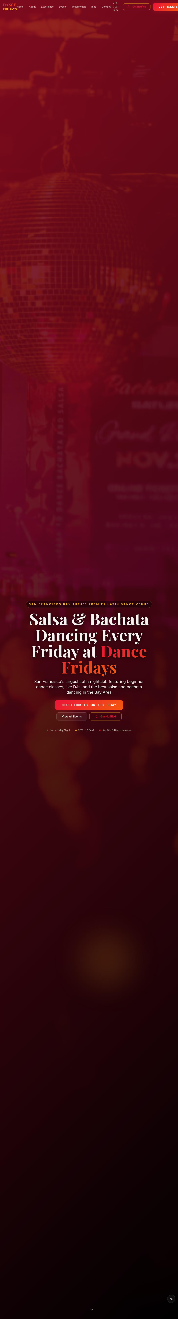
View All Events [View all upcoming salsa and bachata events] (72, 716)
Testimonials (79, 6)
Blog (93, 6)
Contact (106, 6)
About (32, 6)
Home (20, 6)
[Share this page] (171, 1299)
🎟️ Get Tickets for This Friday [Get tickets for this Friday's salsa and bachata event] (89, 705)
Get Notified (136, 6)
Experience (47, 6)
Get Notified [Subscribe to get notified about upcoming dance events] (105, 716)
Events (62, 6)
